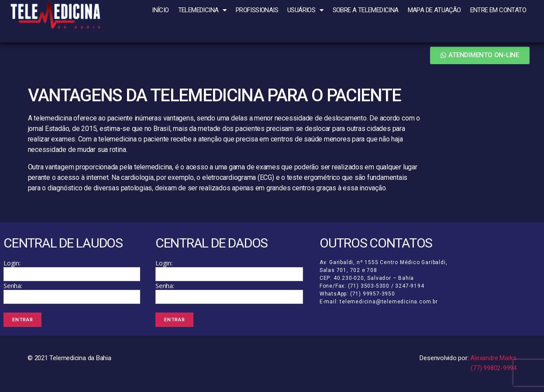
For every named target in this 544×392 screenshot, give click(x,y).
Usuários (305, 10)
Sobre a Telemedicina (366, 10)
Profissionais (257, 10)
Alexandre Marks (493, 361)
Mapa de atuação (434, 10)
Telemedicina (202, 10)
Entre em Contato (498, 10)
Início (160, 10)
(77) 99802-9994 (493, 371)
